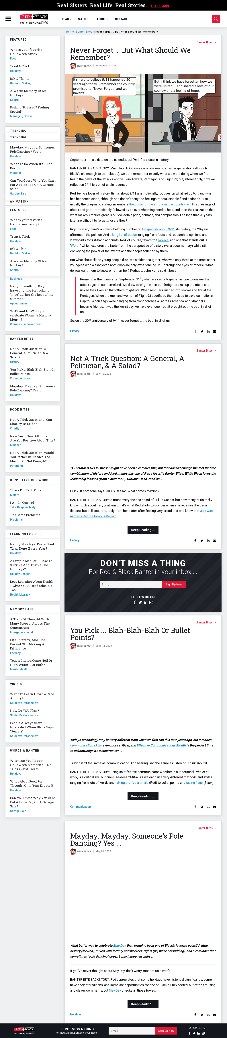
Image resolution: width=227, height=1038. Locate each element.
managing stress (21, 116)
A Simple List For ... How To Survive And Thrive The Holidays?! (31, 565)
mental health (19, 669)
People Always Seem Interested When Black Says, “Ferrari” (32, 727)
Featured (18, 39)
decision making (21, 83)
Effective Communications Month (161, 745)
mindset (15, 445)
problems (16, 519)
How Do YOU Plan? (24, 710)
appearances (19, 303)
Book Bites (20, 409)
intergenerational (21, 632)
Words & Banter (24, 750)
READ (66, 19)
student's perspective (24, 703)
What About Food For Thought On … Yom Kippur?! (31, 783)
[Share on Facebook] (195, 331)
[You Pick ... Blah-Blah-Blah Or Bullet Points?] (143, 693)
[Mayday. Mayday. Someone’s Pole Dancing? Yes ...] (143, 899)
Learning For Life (26, 534)
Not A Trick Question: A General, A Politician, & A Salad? (127, 362)
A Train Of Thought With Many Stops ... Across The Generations (30, 623)
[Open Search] (216, 19)
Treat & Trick (20, 66)
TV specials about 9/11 (158, 229)
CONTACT (121, 19)
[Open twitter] (140, 602)
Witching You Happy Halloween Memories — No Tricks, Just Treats (30, 764)
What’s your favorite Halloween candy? (26, 51)
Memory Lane (22, 609)
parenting (16, 466)
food (13, 58)
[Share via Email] (214, 331)
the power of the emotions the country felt (160, 204)
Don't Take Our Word (29, 480)
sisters (14, 495)
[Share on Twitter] (202, 331)
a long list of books (123, 235)
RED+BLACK (84, 65)
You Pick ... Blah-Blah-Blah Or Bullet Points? (130, 633)
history (74, 331)
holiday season (20, 574)
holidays (75, 1014)
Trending (18, 130)
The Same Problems (25, 515)
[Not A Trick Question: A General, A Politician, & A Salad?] (143, 422)
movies (163, 240)
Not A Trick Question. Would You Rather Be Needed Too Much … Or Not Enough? (32, 457)
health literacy (20, 594)
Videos (16, 684)
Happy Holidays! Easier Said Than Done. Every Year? (32, 546)
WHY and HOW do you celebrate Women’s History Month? (30, 315)
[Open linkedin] (145, 602)
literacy (15, 653)
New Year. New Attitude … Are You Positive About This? (32, 438)
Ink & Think (19, 78)
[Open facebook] (135, 602)
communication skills (86, 745)
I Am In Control (22, 502)
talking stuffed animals (131, 783)
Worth (75, 245)
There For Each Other (26, 490)
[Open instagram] (151, 602)
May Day (119, 945)
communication (80, 806)
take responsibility (22, 507)
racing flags (194, 783)
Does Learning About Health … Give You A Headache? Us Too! (31, 585)
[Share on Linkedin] (208, 331)
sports (14, 100)
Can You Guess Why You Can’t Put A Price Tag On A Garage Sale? (33, 802)
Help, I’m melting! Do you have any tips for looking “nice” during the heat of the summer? (31, 292)
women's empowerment (26, 324)
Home (70, 31)
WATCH (84, 19)
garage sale (18, 811)
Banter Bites (84, 31)
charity (14, 428)
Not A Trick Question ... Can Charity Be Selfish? (31, 421)
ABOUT (102, 19)
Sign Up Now (174, 584)
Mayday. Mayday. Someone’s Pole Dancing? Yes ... (126, 839)
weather (15, 173)
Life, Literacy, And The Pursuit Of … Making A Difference (27, 644)
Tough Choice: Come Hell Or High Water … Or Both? (31, 662)
